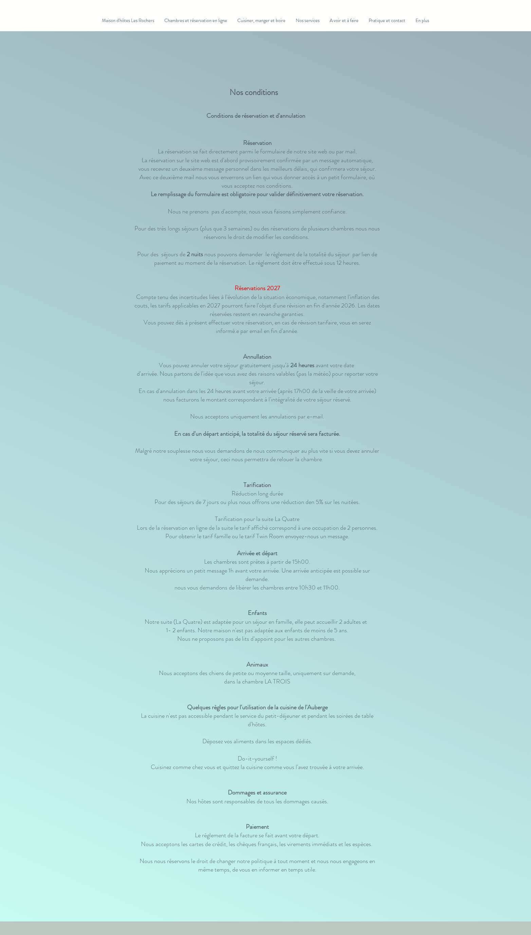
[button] (195, 20)
